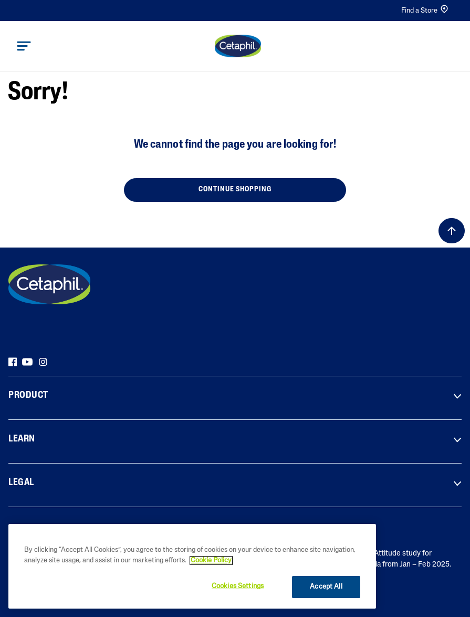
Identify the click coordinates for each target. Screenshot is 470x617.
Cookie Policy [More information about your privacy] (211, 560)
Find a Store (425, 10)
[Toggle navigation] (24, 46)
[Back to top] (451, 230)
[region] (192, 566)
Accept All (326, 586)
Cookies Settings (238, 586)
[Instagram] (43, 361)
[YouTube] (27, 361)
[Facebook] (12, 361)
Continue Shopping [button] (235, 189)
